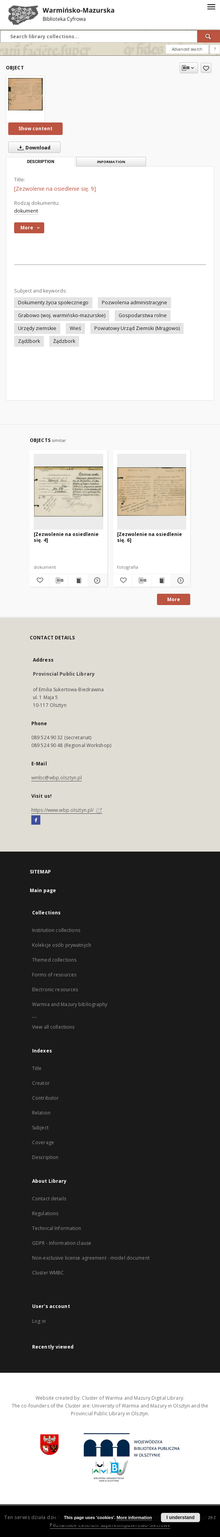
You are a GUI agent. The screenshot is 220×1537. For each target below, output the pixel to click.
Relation (41, 1112)
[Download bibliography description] (59, 580)
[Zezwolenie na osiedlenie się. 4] (66, 537)
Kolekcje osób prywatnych (61, 945)
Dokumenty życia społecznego (53, 302)
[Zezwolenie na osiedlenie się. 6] (149, 537)
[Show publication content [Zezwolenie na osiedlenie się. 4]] (78, 580)
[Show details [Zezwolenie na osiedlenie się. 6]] (179, 580)
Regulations (45, 1213)
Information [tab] (111, 161)
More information (134, 1517)
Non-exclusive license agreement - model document (91, 1258)
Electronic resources (55, 989)
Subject (40, 1127)
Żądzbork (64, 341)
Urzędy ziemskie (37, 328)
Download (32, 147)
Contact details (49, 1198)
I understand (180, 1517)
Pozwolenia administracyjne (134, 302)
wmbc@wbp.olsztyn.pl (56, 777)
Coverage (43, 1142)
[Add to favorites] (206, 68)
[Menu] (211, 6)
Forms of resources (54, 974)
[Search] (208, 36)
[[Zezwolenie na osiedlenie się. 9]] (25, 94)
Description (45, 1157)
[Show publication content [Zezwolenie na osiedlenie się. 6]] (161, 580)
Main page (43, 890)
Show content (35, 128)
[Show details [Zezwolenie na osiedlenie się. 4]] (96, 580)
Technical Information (56, 1228)
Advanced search (187, 49)
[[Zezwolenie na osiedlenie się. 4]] (68, 491)
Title (37, 1068)
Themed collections (54, 960)
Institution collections (56, 930)
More (173, 599)
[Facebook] (35, 820)
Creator (41, 1083)
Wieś (75, 328)
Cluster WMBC (48, 1272)
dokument (26, 211)
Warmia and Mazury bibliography (70, 1004)
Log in (39, 1321)
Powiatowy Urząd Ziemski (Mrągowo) (137, 328)
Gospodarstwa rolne (143, 315)
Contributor (45, 1098)
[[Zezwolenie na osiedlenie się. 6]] (151, 491)
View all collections (53, 1027)
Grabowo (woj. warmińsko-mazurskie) (61, 315)
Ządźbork (29, 341)
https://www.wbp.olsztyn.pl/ (66, 810)
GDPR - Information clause (61, 1243)
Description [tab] (40, 161)
